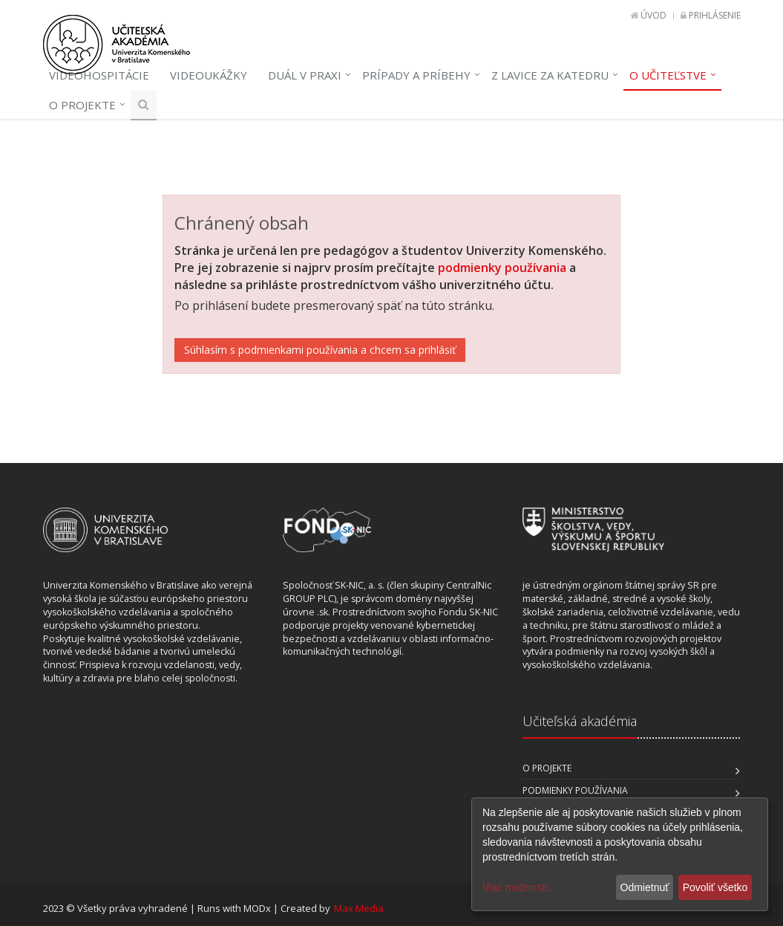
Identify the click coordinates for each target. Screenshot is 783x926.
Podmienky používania (575, 790)
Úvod (653, 15)
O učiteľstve (668, 75)
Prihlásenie (715, 15)
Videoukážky (208, 75)
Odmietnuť (644, 887)
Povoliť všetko (715, 887)
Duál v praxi (304, 75)
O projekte (82, 104)
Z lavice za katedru (550, 75)
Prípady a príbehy (416, 75)
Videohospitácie (99, 75)
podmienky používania (502, 267)
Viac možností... (519, 887)
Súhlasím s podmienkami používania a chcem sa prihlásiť (320, 350)
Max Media (359, 908)
